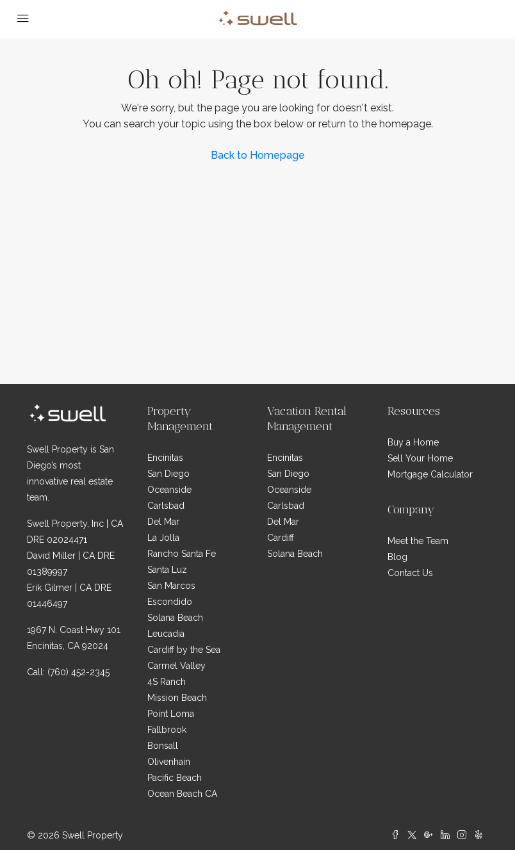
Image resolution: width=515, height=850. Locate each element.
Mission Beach (177, 698)
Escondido (169, 602)
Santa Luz (167, 570)
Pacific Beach (174, 778)
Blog (397, 557)
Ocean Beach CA (182, 794)
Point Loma (170, 714)
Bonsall (162, 746)
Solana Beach (175, 618)
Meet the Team (418, 541)
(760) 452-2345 (78, 672)
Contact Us (410, 573)
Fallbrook (166, 730)
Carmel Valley (176, 666)
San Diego (168, 474)
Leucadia (165, 634)
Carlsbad (165, 506)
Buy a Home (413, 442)
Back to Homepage (258, 155)
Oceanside (169, 490)
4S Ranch (166, 682)
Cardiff (280, 538)
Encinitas (165, 458)
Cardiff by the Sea (183, 650)
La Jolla (163, 538)
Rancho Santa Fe (181, 554)
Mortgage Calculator (430, 474)
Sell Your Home (420, 458)
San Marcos (171, 586)
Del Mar (163, 522)
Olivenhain (168, 762)
